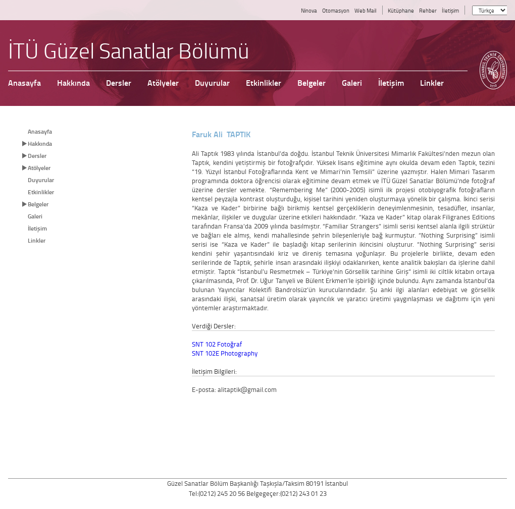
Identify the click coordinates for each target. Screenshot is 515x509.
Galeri (35, 216)
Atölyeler (39, 167)
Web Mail (365, 10)
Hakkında (40, 143)
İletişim (450, 10)
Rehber (428, 10)
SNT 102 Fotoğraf (217, 344)
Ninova (309, 10)
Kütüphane (401, 10)
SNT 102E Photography (225, 353)
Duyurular (41, 180)
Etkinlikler (41, 192)
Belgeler (38, 204)
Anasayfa (40, 131)
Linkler (36, 240)
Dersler (37, 155)
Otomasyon (335, 10)
